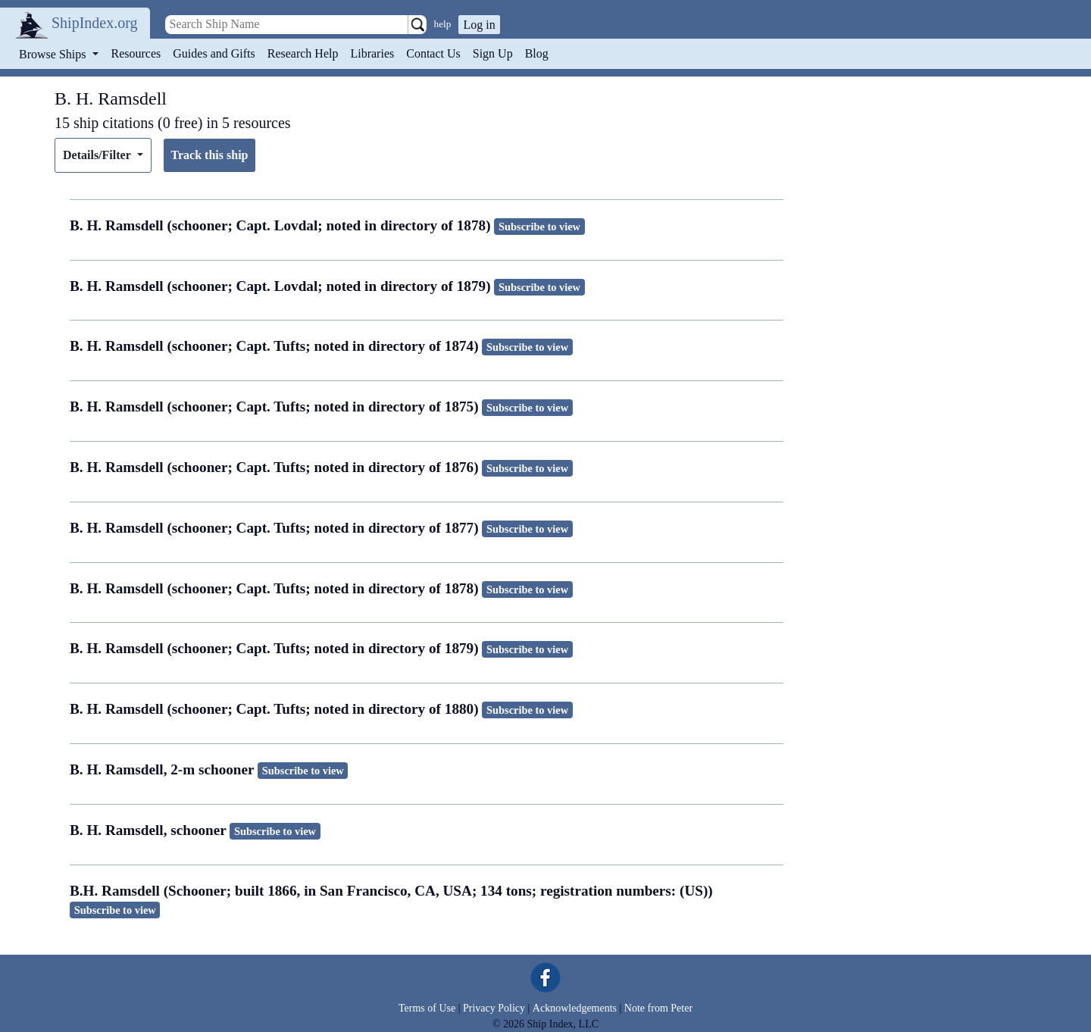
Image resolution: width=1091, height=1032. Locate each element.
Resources (136, 53)
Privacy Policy (494, 1008)
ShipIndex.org (95, 22)
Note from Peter (658, 1008)
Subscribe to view (539, 226)
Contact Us (433, 53)
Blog (537, 53)
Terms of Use (427, 1008)
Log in (479, 24)
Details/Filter (98, 155)
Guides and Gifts (214, 53)
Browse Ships (54, 54)
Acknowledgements (575, 1008)
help (443, 24)
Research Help (303, 53)
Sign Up (493, 53)
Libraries (372, 53)
